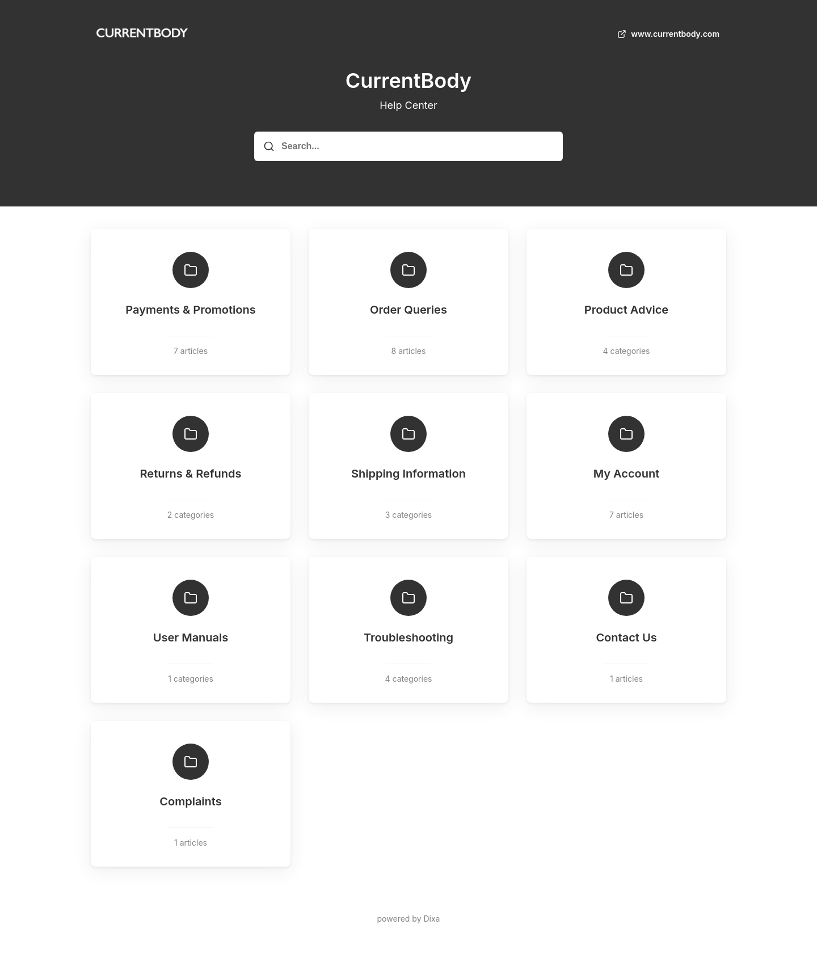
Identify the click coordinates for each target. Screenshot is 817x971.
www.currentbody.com (667, 34)
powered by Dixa (408, 918)
